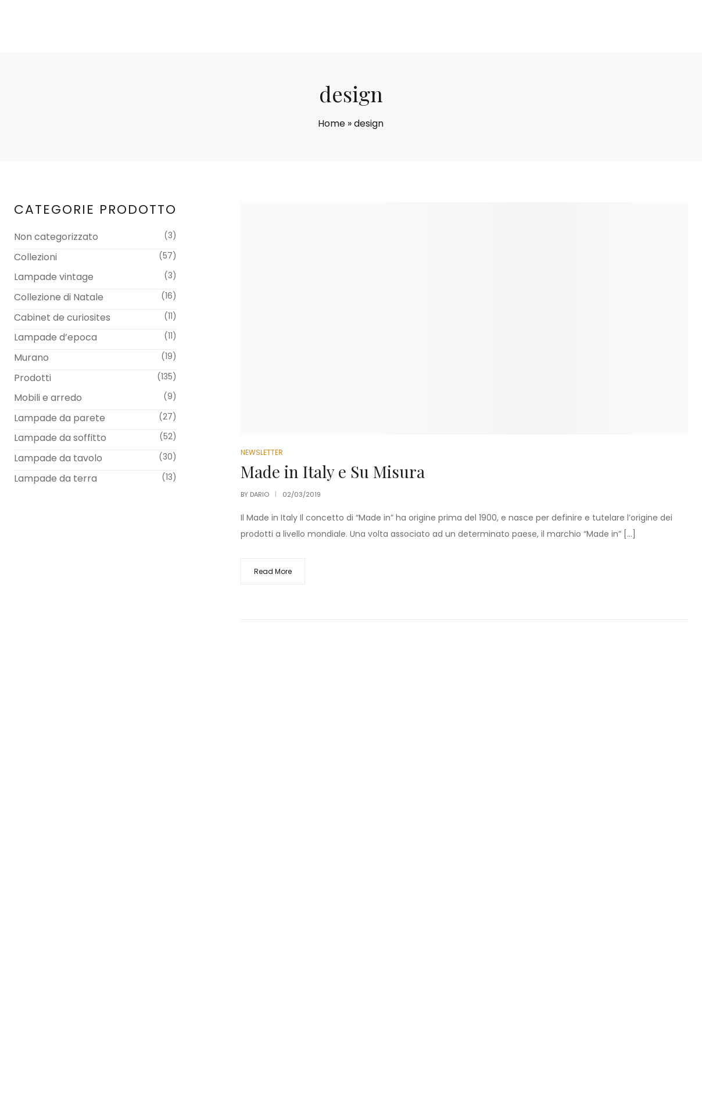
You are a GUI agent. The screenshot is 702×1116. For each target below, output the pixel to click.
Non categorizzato (56, 236)
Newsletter (262, 452)
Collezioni (35, 257)
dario (259, 494)
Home (331, 123)
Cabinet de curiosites (62, 317)
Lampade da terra (55, 478)
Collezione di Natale (58, 297)
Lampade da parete (59, 418)
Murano (31, 357)
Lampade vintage (54, 277)
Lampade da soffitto (60, 437)
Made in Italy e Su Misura (333, 471)
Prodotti (32, 378)
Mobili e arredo (48, 397)
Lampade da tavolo (58, 458)
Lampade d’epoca (55, 337)
